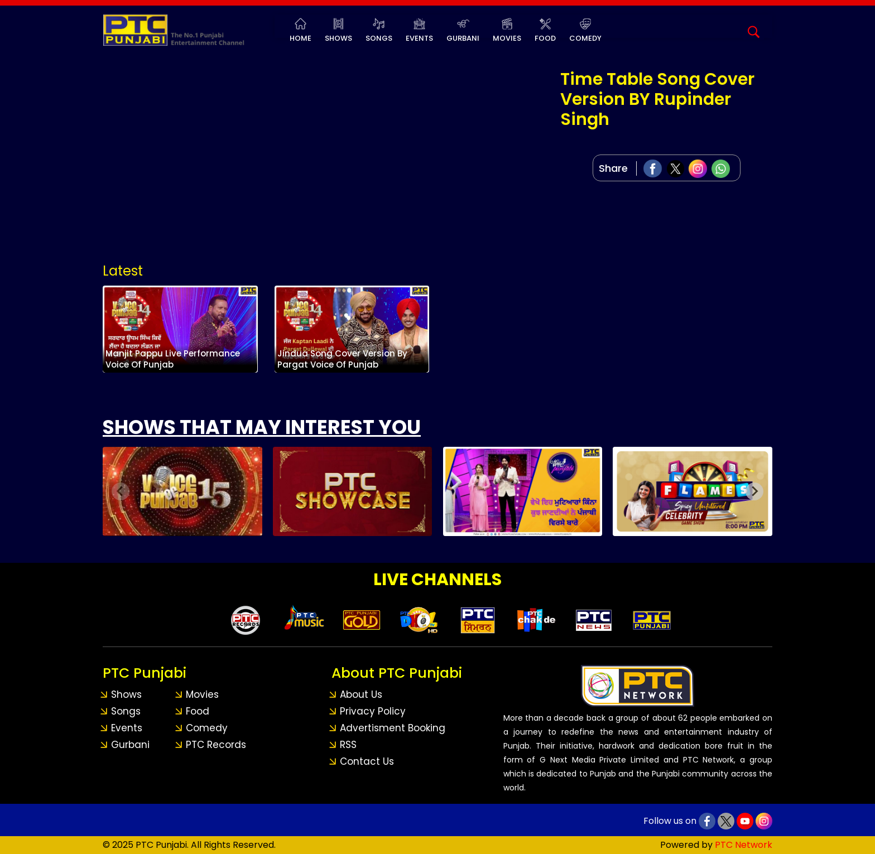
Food (545, 38)
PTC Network (743, 844)
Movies (507, 38)
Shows (338, 38)
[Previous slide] (120, 491)
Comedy (585, 38)
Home (300, 38)
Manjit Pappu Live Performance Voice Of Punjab (174, 359)
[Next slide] (754, 491)
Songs (379, 38)
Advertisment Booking (392, 728)
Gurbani (462, 38)
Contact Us (367, 761)
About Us (361, 694)
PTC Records (216, 744)
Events (419, 38)
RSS (348, 744)
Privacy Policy (373, 711)
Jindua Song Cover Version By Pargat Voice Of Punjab (345, 359)
